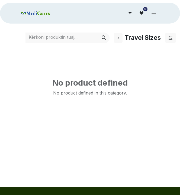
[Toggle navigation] (154, 13)
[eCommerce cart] (129, 13)
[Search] (104, 37)
